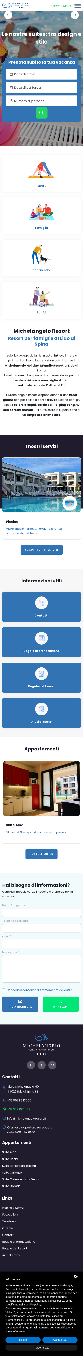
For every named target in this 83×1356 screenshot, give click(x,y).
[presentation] (8, 15)
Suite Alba (14, 825)
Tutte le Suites (41, 854)
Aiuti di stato (41, 722)
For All (41, 312)
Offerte (7, 1228)
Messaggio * (10, 952)
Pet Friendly (41, 270)
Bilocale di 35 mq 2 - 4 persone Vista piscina (36, 832)
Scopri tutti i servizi (41, 550)
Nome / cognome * (15, 905)
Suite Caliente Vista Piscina (21, 1179)
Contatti (41, 615)
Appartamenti (16, 1142)
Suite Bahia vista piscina (19, 1166)
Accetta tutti (60, 1339)
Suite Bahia (10, 1159)
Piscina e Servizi (13, 1208)
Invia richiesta (20, 1004)
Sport (41, 186)
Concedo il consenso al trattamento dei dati (38, 990)
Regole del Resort (41, 686)
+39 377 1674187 (18, 1109)
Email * (6, 936)
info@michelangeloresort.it (26, 1118)
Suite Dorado (11, 1186)
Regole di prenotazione (41, 651)
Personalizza (41, 1347)
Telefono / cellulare (15, 921)
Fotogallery (10, 1214)
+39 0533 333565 (19, 1100)
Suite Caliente (12, 1172)
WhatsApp (60, 1004)
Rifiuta (23, 1339)
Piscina (12, 521)
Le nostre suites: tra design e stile (41, 38)
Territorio (9, 1221)
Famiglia (41, 228)
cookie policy (33, 1304)
